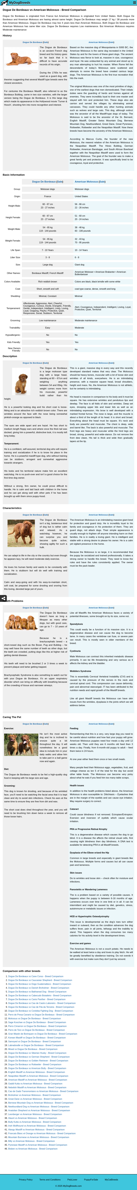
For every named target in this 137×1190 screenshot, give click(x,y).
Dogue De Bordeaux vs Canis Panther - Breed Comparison (37, 999)
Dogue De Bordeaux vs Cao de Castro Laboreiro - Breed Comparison (42, 1003)
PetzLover (72, 1180)
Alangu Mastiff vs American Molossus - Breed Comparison (36, 1129)
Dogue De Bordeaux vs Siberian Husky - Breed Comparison (37, 1053)
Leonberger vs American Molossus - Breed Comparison (35, 1114)
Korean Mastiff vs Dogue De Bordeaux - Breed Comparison (37, 1037)
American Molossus (98, 42)
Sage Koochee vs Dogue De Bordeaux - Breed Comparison (37, 1022)
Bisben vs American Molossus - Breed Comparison (32, 1149)
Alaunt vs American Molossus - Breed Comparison (32, 1118)
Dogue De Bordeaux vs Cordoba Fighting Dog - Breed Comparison (40, 1011)
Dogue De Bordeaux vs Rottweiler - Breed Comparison (34, 1064)
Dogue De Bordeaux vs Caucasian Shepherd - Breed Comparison (40, 980)
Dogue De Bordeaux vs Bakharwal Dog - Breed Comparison (37, 992)
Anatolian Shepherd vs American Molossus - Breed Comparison (39, 1110)
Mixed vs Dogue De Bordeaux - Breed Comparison (32, 1049)
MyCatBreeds (111, 1180)
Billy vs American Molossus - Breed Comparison (31, 1141)
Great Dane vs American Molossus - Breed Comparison (35, 1099)
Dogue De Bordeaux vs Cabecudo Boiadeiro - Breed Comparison (39, 995)
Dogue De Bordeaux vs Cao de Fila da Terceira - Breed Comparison (41, 1007)
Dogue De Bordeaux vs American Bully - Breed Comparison (37, 1068)
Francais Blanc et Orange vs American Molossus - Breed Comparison (42, 1133)
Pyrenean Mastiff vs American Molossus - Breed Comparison (37, 1145)
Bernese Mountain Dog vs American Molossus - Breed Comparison (40, 1103)
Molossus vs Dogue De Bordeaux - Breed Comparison (34, 1018)
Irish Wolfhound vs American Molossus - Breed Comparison (37, 1126)
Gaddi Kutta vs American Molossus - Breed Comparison (35, 1083)
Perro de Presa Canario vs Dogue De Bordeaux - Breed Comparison (41, 1015)
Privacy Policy (26, 1180)
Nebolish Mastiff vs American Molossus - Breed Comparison (37, 1087)
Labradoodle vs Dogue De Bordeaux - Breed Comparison (36, 1045)
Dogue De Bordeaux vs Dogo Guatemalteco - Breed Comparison (39, 984)
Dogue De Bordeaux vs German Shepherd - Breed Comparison (39, 1057)
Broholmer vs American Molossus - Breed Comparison (34, 1095)
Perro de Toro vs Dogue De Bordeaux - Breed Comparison (36, 1030)
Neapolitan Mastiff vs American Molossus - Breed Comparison (38, 1076)
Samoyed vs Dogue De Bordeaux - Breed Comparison (34, 1041)
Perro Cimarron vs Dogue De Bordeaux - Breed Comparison (37, 1026)
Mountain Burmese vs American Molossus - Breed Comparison (38, 1137)
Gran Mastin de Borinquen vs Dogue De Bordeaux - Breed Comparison (42, 1034)
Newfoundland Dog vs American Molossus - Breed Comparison (38, 1106)
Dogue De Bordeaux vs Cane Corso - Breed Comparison (35, 976)
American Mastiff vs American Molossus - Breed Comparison (37, 1080)
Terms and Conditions (50, 1180)
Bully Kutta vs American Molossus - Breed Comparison (34, 1122)
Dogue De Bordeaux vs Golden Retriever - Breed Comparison (38, 1060)
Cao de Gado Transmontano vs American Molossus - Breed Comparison (43, 1091)
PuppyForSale (91, 1180)
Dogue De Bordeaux (32, 42)
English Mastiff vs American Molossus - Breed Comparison (36, 1072)
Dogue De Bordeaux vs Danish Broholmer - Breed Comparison (38, 988)
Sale (46, 42)
